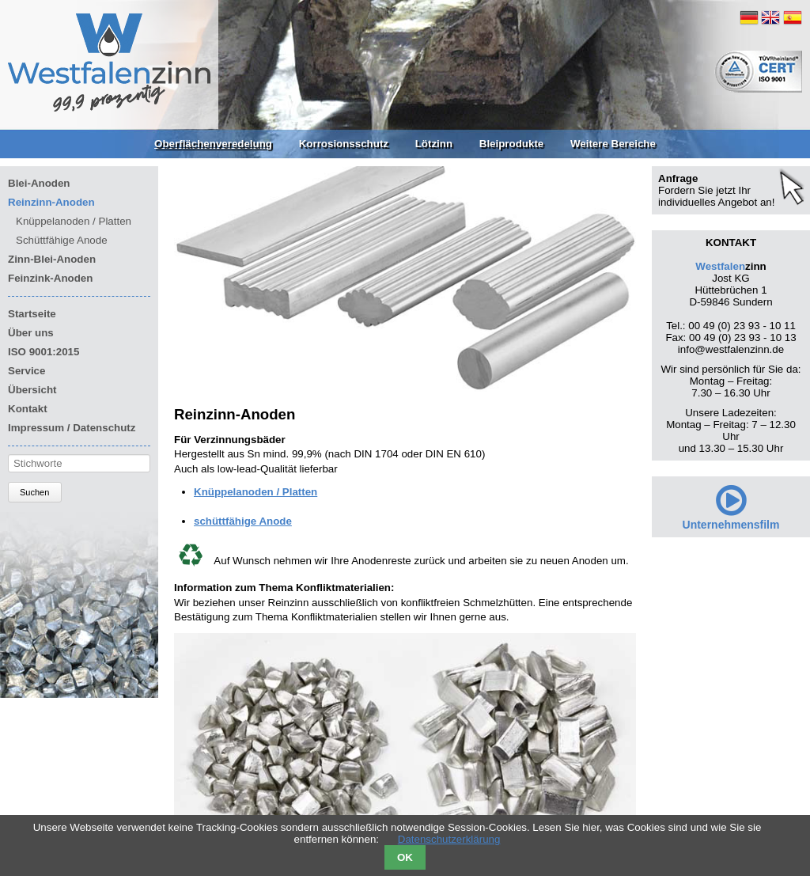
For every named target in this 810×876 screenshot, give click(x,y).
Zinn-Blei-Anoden (52, 259)
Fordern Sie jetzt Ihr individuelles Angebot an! (716, 196)
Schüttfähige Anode (62, 240)
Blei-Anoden (39, 183)
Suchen (34, 492)
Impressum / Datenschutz (71, 428)
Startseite (32, 314)
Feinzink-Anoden (50, 278)
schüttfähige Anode (243, 521)
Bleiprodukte (511, 144)
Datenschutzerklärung (449, 839)
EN (770, 17)
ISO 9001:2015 (43, 352)
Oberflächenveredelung (213, 144)
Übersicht (32, 390)
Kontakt (27, 409)
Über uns (31, 333)
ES (792, 17)
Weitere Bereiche (613, 144)
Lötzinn (433, 144)
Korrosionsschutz (343, 144)
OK (405, 857)
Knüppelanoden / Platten (255, 492)
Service (26, 371)
